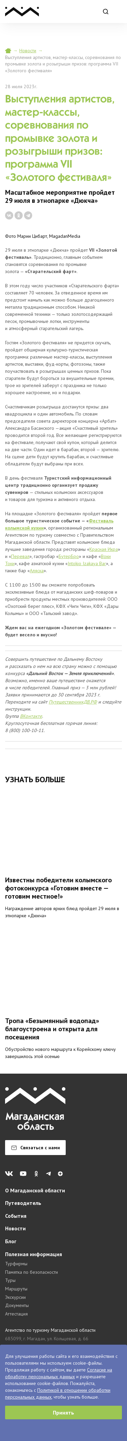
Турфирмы (16, 1264)
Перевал (20, 556)
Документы (17, 1305)
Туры (10, 1280)
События (15, 1215)
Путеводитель (23, 1202)
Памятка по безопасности (31, 1272)
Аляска (37, 571)
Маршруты (16, 1289)
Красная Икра (103, 549)
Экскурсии (15, 1297)
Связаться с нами (35, 1148)
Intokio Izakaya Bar (87, 563)
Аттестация (16, 1314)
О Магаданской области (35, 1190)
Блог (10, 1241)
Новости (27, 50)
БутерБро (69, 556)
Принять (63, 1412)
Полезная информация (33, 1254)
